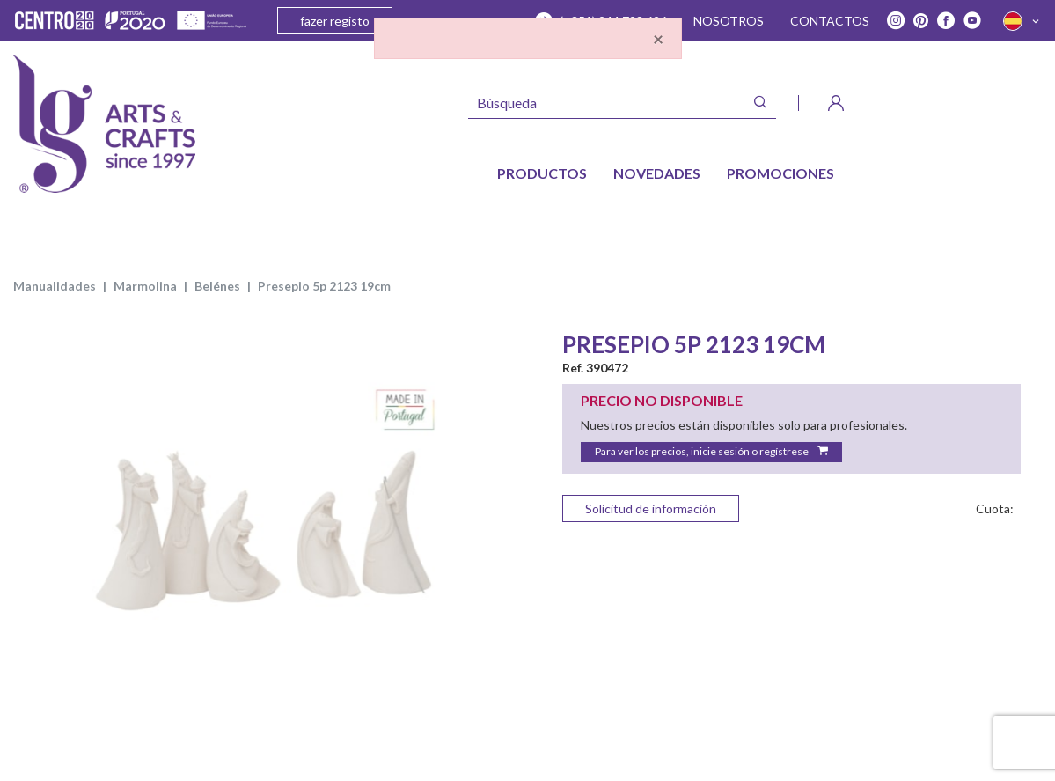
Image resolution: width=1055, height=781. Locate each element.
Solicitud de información (650, 508)
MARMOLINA (145, 285)
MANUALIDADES (54, 285)
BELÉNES (217, 285)
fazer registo (335, 20)
